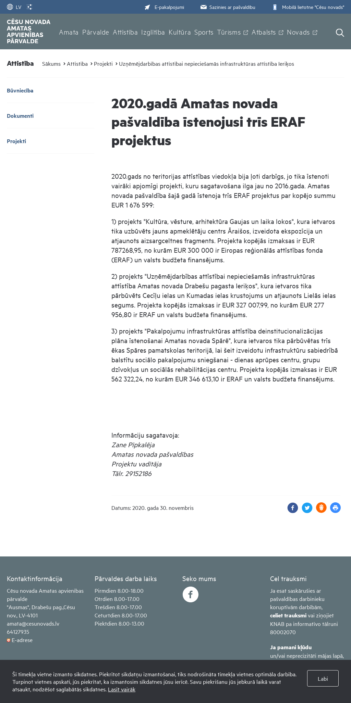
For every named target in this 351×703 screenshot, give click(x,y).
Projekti (103, 63)
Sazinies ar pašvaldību (227, 6)
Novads (298, 31)
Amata (69, 31)
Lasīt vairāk (121, 689)
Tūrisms (229, 31)
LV (14, 6)
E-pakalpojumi (164, 6)
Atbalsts (264, 31)
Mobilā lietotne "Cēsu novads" (307, 6)
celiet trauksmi (288, 615)
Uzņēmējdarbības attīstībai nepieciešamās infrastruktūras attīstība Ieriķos (206, 63)
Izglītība (153, 31)
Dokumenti (20, 116)
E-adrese (22, 639)
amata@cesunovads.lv (33, 623)
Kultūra (180, 31)
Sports (204, 31)
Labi (323, 678)
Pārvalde (95, 31)
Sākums (51, 63)
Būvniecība (20, 90)
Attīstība (125, 31)
